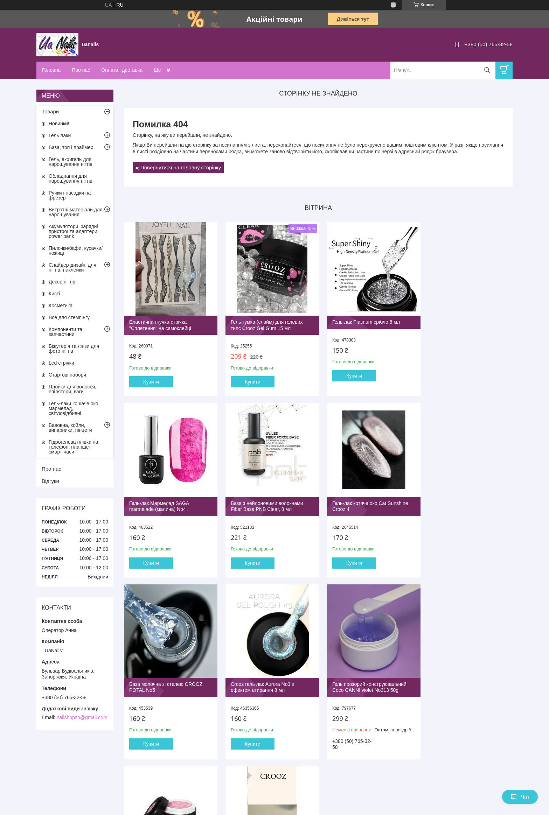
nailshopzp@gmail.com (82, 717)
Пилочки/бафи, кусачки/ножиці (76, 250)
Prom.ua (307, 802)
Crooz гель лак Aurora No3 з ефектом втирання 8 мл (458, 501)
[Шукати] (486, 70)
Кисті (54, 293)
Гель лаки (60, 135)
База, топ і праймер (71, 147)
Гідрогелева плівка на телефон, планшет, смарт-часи (73, 447)
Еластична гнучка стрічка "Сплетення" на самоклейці (160, 323)
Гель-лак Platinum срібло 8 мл (361, 319)
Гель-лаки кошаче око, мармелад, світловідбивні (74, 408)
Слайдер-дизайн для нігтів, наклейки (72, 267)
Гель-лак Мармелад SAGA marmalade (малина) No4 (456, 323)
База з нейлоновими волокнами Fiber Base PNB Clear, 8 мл (165, 501)
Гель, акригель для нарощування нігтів (70, 161)
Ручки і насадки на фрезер (70, 195)
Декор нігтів (62, 281)
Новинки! (59, 123)
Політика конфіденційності (312, 808)
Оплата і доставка (122, 70)
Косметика (60, 305)
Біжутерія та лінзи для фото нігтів (74, 348)
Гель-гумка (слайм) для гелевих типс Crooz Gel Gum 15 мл (264, 323)
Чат (519, 797)
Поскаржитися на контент (258, 808)
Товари (50, 111)
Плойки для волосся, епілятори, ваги (72, 389)
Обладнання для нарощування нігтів (70, 178)
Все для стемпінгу (69, 317)
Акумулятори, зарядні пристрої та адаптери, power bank (74, 231)
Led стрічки (61, 363)
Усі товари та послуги (316, 771)
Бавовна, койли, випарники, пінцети (70, 427)
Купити (151, 379)
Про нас (81, 70)
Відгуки (50, 481)
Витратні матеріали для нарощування (76, 212)
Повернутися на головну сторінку (180, 167)
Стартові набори (67, 375)
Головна (51, 70)
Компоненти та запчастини (65, 331)
